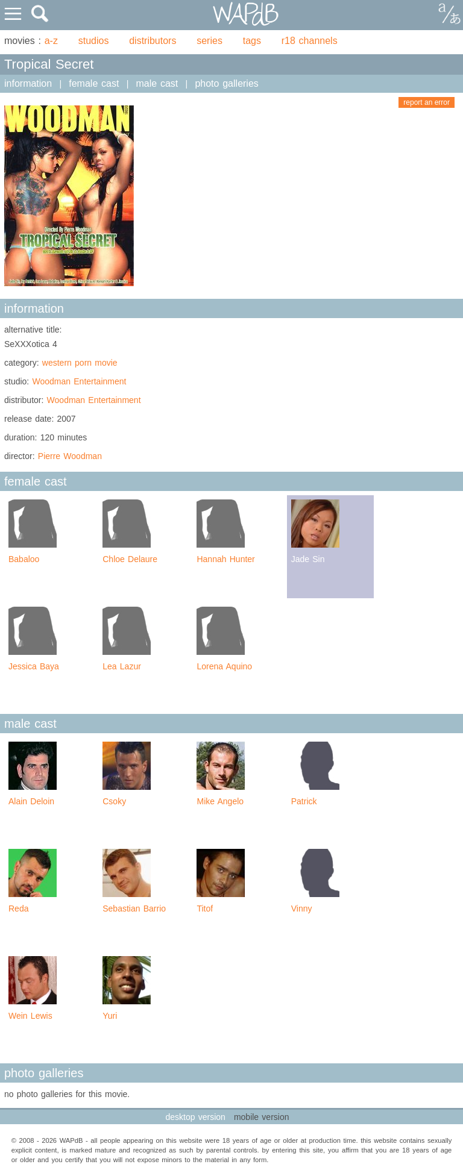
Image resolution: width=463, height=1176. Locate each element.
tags (252, 41)
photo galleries (226, 83)
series (209, 41)
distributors (152, 41)
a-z (51, 41)
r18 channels (310, 41)
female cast (94, 83)
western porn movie (80, 362)
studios (93, 41)
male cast (157, 83)
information (28, 83)
